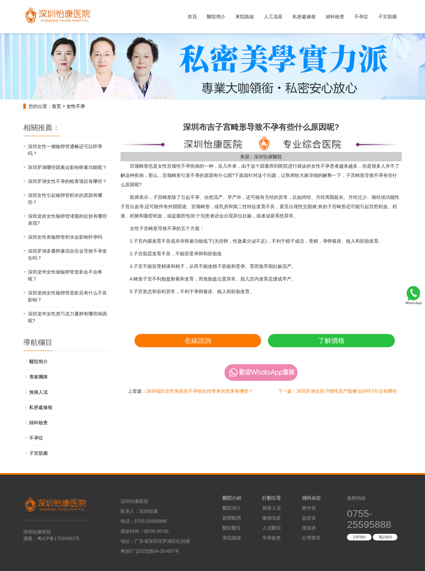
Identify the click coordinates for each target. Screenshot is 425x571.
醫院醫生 (231, 527)
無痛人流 (38, 392)
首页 (56, 106)
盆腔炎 (309, 518)
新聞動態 (231, 518)
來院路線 (244, 16)
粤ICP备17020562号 (58, 538)
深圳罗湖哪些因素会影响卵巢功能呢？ (67, 167)
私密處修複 (304, 16)
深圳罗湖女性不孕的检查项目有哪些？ (67, 181)
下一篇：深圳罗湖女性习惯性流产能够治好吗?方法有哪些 (337, 391)
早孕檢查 (271, 537)
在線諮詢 (198, 340)
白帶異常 (311, 537)
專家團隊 (38, 376)
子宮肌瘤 (387, 16)
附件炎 (309, 508)
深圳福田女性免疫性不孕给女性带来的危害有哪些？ (199, 391)
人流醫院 (271, 527)
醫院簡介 (216, 16)
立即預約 (359, 537)
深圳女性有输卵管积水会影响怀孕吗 (65, 237)
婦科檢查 (335, 16)
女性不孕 (75, 106)
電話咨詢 (385, 537)
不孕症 (361, 16)
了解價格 (331, 340)
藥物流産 (271, 518)
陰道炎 (309, 527)
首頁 (192, 16)
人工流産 (273, 16)
